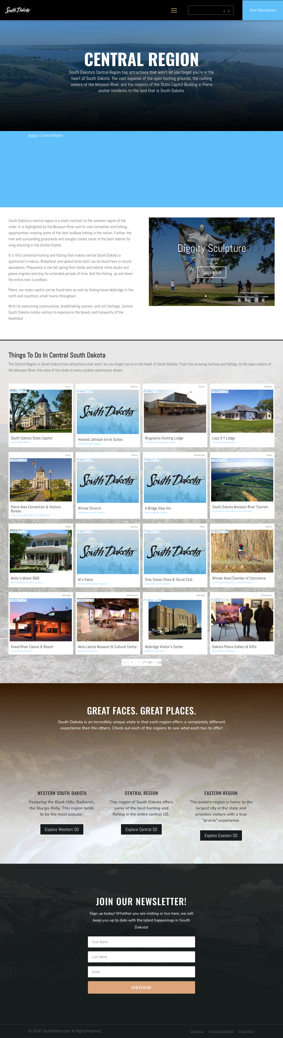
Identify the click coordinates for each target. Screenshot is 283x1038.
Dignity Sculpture (211, 248)
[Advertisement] (141, 172)
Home (32, 135)
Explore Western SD (62, 829)
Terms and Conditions (220, 1031)
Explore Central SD (141, 829)
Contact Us (197, 1031)
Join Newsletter (262, 10)
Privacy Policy (246, 1031)
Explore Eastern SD (221, 835)
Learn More (211, 272)
